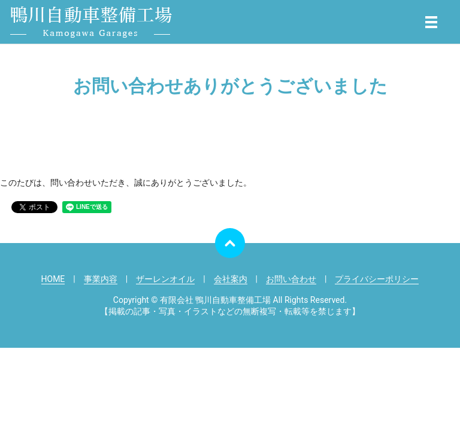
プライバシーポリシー (377, 279)
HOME (53, 279)
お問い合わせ (291, 279)
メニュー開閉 (431, 22)
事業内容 (100, 279)
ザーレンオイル (165, 279)
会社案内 (230, 279)
